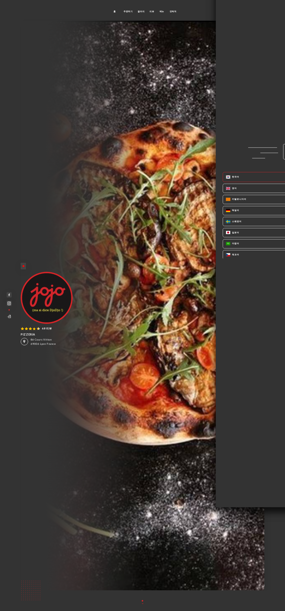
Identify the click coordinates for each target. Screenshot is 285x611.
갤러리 (141, 11)
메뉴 (162, 11)
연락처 (173, 11)
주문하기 (128, 11)
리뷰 (152, 11)
